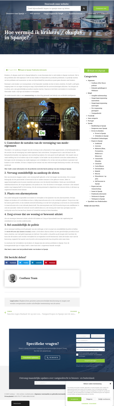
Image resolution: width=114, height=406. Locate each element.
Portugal (94, 121)
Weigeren (89, 399)
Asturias (102, 146)
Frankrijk (95, 116)
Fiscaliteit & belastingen (103, 139)
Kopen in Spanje (25, 74)
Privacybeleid (92, 403)
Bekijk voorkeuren (104, 399)
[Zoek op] (84, 8)
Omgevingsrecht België (54, 13)
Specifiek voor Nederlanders (101, 202)
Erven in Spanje (104, 134)
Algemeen (95, 81)
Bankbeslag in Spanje (102, 126)
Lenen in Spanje (100, 192)
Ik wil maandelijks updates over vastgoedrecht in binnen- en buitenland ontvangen (94, 355)
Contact (104, 13)
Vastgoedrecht (100, 114)
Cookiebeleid (85, 403)
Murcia (101, 174)
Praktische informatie (39, 74)
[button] (110, 384)
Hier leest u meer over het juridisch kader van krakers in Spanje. (26, 253)
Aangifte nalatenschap (103, 96)
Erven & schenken (101, 131)
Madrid (101, 172)
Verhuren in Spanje (101, 197)
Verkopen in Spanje (101, 199)
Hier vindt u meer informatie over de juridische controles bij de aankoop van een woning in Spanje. (38, 173)
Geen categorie (97, 119)
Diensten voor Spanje (16, 13)
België (94, 94)
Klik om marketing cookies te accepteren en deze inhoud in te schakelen (42, 123)
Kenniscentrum (76, 13)
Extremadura (103, 169)
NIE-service (35, 13)
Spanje (94, 124)
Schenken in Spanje (105, 136)
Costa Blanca (103, 167)
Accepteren (74, 399)
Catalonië (102, 164)
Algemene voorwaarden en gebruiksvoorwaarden (50, 395)
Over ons (93, 13)
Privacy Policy (84, 367)
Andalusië (102, 144)
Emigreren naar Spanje (103, 129)
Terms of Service (95, 367)
